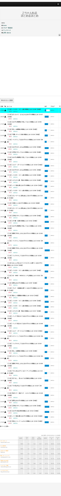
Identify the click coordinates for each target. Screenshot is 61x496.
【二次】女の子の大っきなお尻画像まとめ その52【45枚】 (24, 147)
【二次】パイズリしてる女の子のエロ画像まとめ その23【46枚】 (25, 141)
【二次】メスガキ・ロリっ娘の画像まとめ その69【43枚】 (24, 175)
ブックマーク (6, 30)
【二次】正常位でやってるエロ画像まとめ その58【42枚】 (24, 405)
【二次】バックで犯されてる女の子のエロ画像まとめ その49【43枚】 (25, 317)
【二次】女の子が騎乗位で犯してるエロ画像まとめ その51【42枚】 (24, 227)
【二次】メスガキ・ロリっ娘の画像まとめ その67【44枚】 (24, 270)
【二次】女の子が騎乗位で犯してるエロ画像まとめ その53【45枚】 (24, 123)
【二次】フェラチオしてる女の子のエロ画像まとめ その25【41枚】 (24, 257)
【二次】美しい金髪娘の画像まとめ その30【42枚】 (22, 129)
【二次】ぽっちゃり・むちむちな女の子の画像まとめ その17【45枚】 (25, 115)
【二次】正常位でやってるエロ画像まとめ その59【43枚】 (24, 215)
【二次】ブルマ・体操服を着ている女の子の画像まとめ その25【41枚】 (25, 289)
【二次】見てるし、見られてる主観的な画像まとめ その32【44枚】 (24, 379)
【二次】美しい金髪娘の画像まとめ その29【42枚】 (22, 351)
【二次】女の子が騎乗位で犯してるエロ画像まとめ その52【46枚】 (24, 158)
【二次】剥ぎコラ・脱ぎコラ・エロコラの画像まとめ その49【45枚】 (25, 394)
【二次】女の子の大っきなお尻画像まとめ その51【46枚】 (24, 170)
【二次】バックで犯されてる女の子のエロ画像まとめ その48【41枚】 (25, 325)
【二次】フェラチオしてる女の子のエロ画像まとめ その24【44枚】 (24, 345)
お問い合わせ (6, 32)
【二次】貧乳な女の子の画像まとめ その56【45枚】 (22, 400)
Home (4, 25)
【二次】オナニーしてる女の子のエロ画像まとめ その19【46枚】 (25, 337)
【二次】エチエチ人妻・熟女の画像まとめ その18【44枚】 (24, 180)
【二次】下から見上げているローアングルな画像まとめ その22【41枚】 (25, 372)
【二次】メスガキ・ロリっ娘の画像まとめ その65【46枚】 (24, 306)
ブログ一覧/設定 (6, 28)
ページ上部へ (4, 426)
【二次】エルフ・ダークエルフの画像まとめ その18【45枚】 (25, 331)
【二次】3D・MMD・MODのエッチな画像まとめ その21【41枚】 (25, 277)
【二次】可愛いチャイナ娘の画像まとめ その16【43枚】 (23, 134)
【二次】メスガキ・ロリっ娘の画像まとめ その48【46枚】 (24, 109)
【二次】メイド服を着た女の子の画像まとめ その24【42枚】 (25, 185)
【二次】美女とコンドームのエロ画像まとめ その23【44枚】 (25, 421)
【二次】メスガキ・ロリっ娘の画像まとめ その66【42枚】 (24, 300)
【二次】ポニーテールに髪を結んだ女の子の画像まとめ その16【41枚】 (25, 197)
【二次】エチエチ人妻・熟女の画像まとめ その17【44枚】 (24, 311)
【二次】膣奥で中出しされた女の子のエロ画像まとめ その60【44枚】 (25, 249)
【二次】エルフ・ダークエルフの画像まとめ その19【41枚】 (25, 164)
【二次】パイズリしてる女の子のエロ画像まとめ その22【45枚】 (25, 242)
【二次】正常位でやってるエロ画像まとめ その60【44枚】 (24, 152)
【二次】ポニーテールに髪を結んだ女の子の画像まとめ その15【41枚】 (25, 209)
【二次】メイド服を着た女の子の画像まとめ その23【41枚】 (25, 416)
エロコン (52, 110)
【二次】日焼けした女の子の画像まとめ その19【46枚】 (23, 203)
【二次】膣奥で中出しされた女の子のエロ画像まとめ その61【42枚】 (25, 234)
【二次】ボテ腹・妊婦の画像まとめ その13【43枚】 (22, 221)
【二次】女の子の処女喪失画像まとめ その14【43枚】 (23, 411)
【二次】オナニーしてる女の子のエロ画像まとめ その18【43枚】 (25, 357)
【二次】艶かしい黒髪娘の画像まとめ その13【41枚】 (23, 295)
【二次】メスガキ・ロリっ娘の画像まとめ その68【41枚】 (24, 190)
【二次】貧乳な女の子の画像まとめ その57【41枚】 (22, 283)
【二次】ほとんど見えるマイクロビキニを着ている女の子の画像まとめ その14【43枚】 (24, 264)
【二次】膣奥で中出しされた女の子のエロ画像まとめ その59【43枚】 (25, 365)
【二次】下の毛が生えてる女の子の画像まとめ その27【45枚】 (24, 387)
